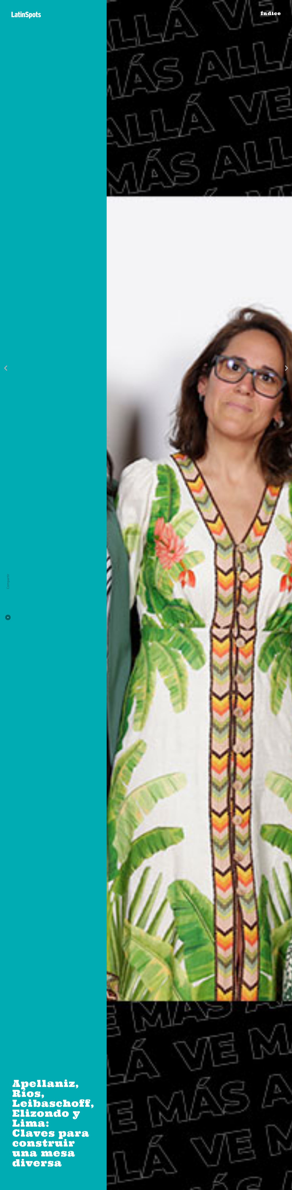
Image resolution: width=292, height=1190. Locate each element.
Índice (271, 13)
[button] (5, 368)
